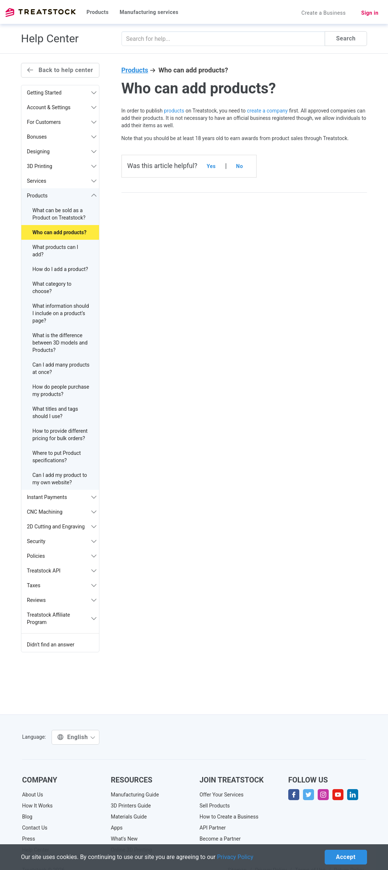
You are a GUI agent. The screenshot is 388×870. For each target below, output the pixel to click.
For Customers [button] (61, 122)
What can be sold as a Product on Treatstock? (58, 214)
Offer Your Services (222, 795)
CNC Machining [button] (61, 512)
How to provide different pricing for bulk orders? (60, 434)
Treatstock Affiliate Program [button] (61, 618)
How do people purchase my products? (60, 390)
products (174, 111)
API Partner (213, 828)
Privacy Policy (235, 856)
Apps (117, 828)
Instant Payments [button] (61, 497)
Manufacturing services (149, 12)
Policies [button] (61, 556)
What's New (124, 839)
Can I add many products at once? (60, 368)
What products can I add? (55, 250)
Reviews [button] (61, 600)
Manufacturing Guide (135, 795)
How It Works (37, 806)
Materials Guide (129, 817)
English (76, 737)
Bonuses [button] (61, 137)
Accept (346, 856)
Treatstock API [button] (61, 571)
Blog (27, 817)
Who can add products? (59, 232)
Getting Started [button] (61, 93)
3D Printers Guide (131, 806)
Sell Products (215, 806)
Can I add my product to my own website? (59, 478)
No (239, 166)
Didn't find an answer (50, 645)
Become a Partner (220, 839)
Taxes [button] (61, 585)
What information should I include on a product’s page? (60, 313)
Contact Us (34, 828)
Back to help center (60, 70)
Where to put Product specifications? (56, 456)
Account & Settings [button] (61, 107)
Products (98, 12)
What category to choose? (51, 287)
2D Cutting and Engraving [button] (61, 527)
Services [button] (61, 181)
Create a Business (323, 13)
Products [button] (61, 196)
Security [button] (61, 541)
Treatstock (40, 12)
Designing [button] (61, 151)
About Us (32, 795)
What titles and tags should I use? (55, 412)
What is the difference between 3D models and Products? (60, 342)
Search (346, 38)
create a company (267, 111)
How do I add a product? (60, 269)
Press (28, 839)
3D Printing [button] (61, 166)
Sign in (369, 13)
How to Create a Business (229, 817)
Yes (211, 166)
